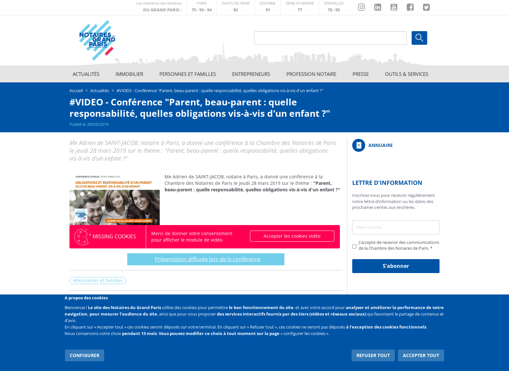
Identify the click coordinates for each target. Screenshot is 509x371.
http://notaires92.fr (236, 7)
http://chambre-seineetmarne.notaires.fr (300, 7)
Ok (419, 38)
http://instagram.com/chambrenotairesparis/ (361, 7)
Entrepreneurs (251, 74)
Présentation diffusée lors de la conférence (205, 259)
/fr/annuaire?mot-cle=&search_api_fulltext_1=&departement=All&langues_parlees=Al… (396, 145)
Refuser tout (373, 355)
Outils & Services (406, 74)
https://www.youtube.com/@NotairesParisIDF (394, 7)
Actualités (86, 74)
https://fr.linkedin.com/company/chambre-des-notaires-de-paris (377, 7)
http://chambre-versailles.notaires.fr (333, 7)
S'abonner (396, 265)
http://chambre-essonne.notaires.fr (267, 7)
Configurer (84, 355)
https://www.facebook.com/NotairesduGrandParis (410, 7)
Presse (361, 74)
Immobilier (129, 74)
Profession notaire (311, 74)
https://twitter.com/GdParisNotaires (426, 7)
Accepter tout (421, 355)
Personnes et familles (187, 74)
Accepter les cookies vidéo (292, 236)
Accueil (76, 90)
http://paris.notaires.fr (202, 7)
